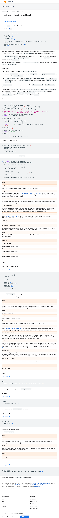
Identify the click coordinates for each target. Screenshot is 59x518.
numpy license (37, 486)
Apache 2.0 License (19, 484)
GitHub (3, 501)
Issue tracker (33, 499)
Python (22, 11)
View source (5, 270)
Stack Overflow (33, 503)
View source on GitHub (9, 21)
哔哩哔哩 (4, 506)
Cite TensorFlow (34, 508)
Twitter (3, 503)
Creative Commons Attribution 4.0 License (41, 483)
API (9, 11)
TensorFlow (4, 11)
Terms (3, 513)
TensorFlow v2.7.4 (8, 6)
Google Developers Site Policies (38, 484)
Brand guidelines (34, 506)
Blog (3, 499)
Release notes (33, 501)
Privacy (7, 513)
